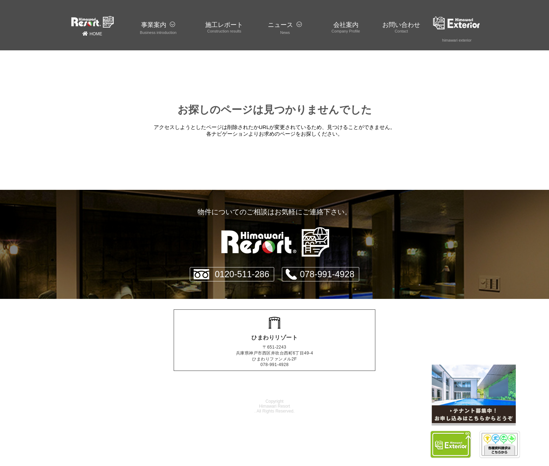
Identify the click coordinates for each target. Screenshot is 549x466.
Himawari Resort (274, 406)
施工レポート (224, 24)
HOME (92, 26)
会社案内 (346, 24)
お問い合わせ (401, 24)
